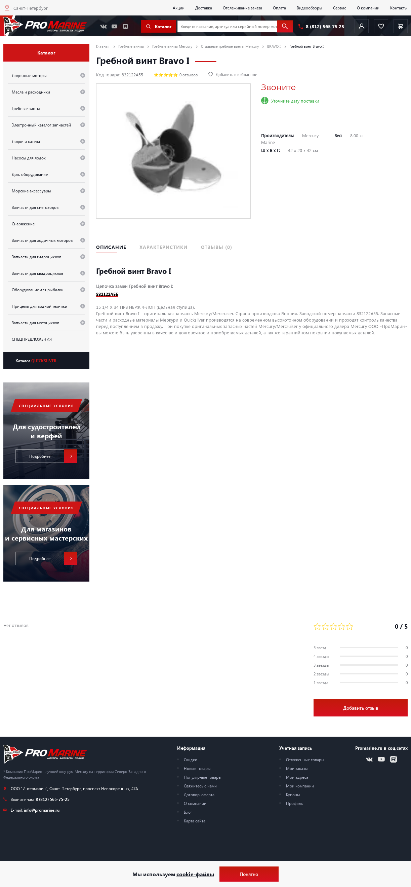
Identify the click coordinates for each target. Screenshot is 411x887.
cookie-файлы (195, 874)
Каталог (35, 360)
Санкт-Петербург (30, 8)
